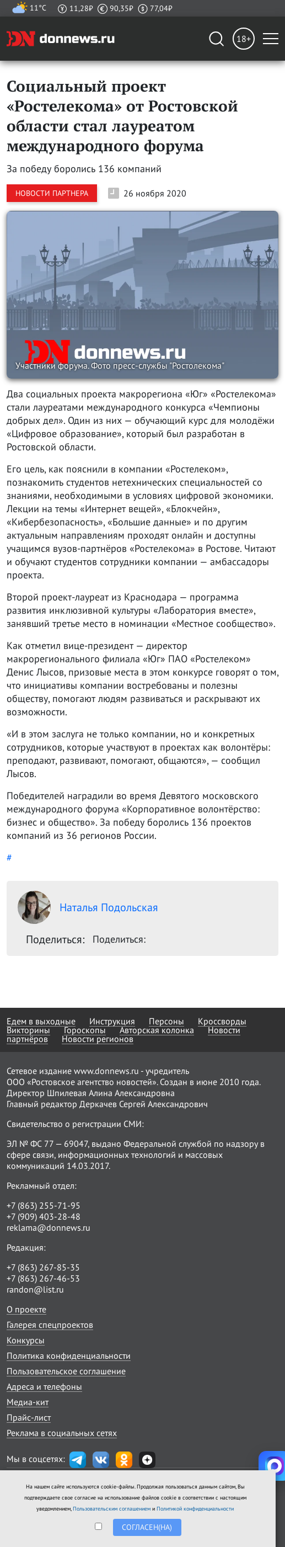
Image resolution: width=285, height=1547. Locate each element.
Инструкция (112, 1021)
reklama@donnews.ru (48, 1227)
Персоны (166, 1021)
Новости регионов (97, 1038)
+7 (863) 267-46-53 (43, 1278)
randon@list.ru (35, 1289)
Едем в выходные (41, 1021)
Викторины (28, 1029)
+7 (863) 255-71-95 (43, 1205)
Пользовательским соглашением (111, 1508)
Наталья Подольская (88, 907)
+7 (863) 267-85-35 (43, 1267)
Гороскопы (85, 1029)
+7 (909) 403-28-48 (43, 1216)
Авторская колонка (157, 1029)
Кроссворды (222, 1021)
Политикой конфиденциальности (195, 1508)
